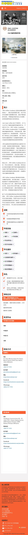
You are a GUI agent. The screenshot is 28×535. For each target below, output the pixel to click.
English (19, 8)
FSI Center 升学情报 (10, 523)
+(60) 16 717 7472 (8, 387)
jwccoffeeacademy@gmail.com (11, 372)
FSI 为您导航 (6, 511)
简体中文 (24, 8)
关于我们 (4, 514)
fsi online (7, 528)
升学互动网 (5, 509)
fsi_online (7, 525)
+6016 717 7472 (7, 367)
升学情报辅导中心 (7, 512)
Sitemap (6, 531)
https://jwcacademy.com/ (10, 377)
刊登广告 (4, 516)
